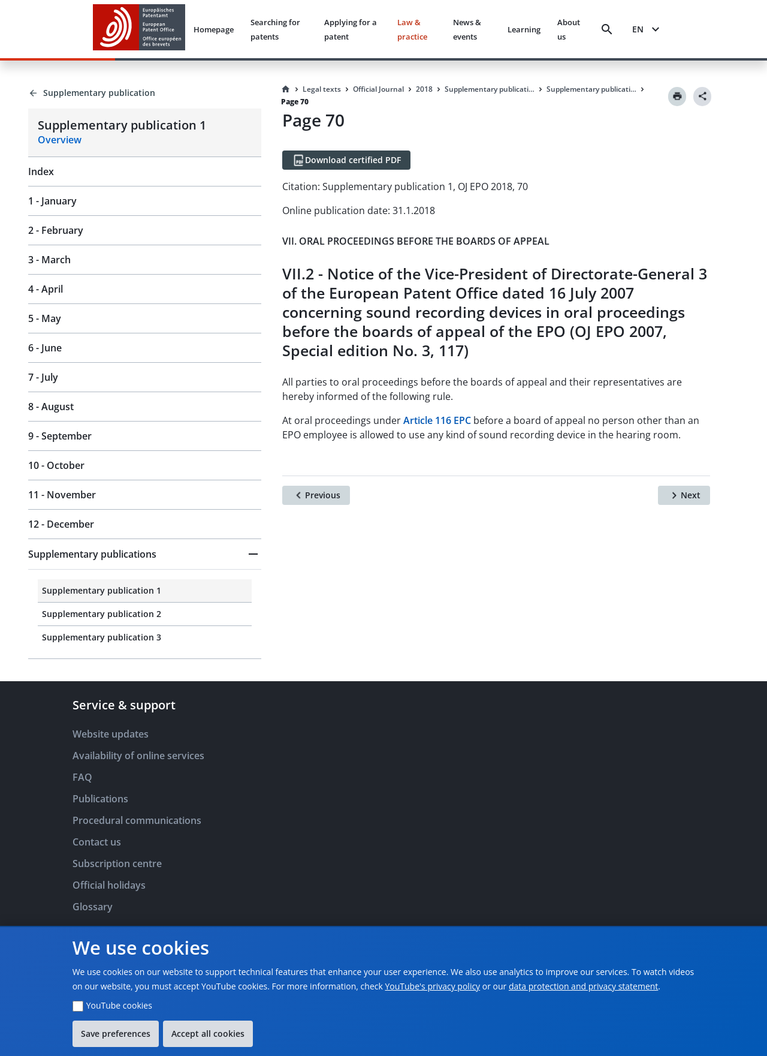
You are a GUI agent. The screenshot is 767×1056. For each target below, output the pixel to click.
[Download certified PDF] (346, 160)
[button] (144, 554)
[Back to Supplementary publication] (144, 93)
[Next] (684, 495)
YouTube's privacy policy (432, 986)
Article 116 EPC (437, 420)
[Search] (607, 29)
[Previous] (316, 495)
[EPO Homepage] (139, 29)
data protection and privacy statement (583, 986)
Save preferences (115, 1033)
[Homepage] (286, 89)
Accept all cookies (207, 1033)
